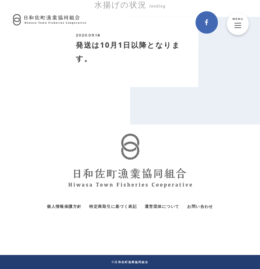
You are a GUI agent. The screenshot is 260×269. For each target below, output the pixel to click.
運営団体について (162, 206)
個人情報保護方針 (64, 206)
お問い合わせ (200, 206)
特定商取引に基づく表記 (113, 206)
